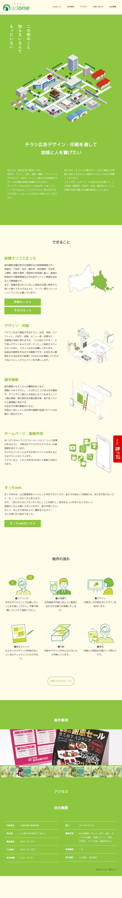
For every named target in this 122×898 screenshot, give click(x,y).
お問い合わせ (98, 6)
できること (57, 6)
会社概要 (112, 6)
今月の (117, 449)
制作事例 (70, 6)
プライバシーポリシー (107, 891)
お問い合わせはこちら (61, 681)
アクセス (83, 6)
